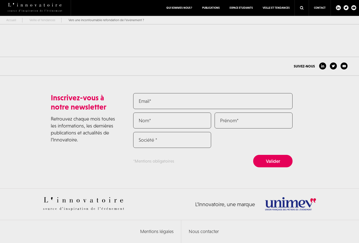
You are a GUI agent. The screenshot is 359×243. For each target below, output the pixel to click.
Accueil (11, 20)
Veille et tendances (276, 7)
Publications (211, 7)
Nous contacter (204, 231)
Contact (320, 7)
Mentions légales (157, 231)
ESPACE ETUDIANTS (241, 7)
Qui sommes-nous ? (179, 7)
